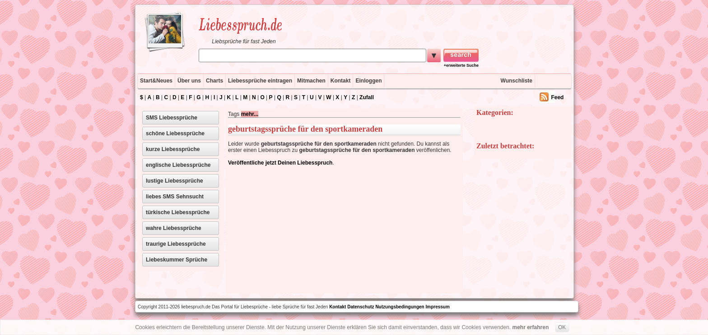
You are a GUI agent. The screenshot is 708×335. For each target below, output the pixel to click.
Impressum (438, 306)
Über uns (189, 81)
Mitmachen (311, 81)
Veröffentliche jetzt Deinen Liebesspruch (280, 163)
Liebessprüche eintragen (260, 81)
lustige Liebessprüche (174, 181)
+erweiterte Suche (461, 65)
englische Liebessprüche (178, 165)
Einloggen (368, 81)
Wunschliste (516, 81)
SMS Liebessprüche (171, 118)
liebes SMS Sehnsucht (175, 196)
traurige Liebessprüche (176, 244)
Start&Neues (156, 81)
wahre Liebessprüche (173, 228)
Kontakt (341, 81)
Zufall (366, 97)
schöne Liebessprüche (175, 133)
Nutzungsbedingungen (399, 306)
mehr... (250, 114)
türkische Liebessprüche (178, 212)
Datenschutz (360, 306)
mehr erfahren (530, 327)
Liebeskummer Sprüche (176, 260)
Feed (557, 97)
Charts (214, 81)
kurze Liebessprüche (173, 149)
